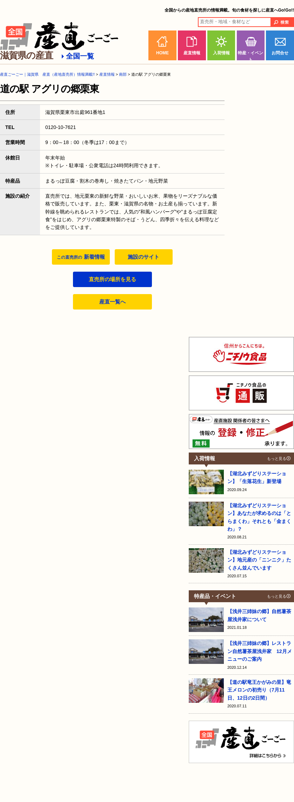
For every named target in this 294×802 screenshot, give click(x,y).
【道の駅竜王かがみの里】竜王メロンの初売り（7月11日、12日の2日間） (259, 690)
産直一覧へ (112, 302)
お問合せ (280, 52)
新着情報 (81, 257)
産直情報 (191, 52)
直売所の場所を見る (112, 279)
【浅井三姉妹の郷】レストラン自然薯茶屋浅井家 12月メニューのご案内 (259, 651)
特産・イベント (250, 55)
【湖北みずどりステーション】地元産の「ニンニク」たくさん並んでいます (259, 560)
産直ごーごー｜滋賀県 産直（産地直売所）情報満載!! (47, 74)
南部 (123, 74)
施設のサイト (143, 257)
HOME (162, 52)
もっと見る (276, 458)
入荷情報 (221, 52)
